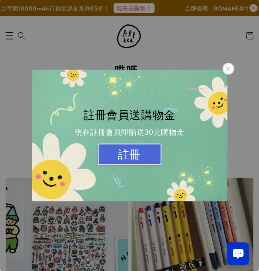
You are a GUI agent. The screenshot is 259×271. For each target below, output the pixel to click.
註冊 (129, 154)
